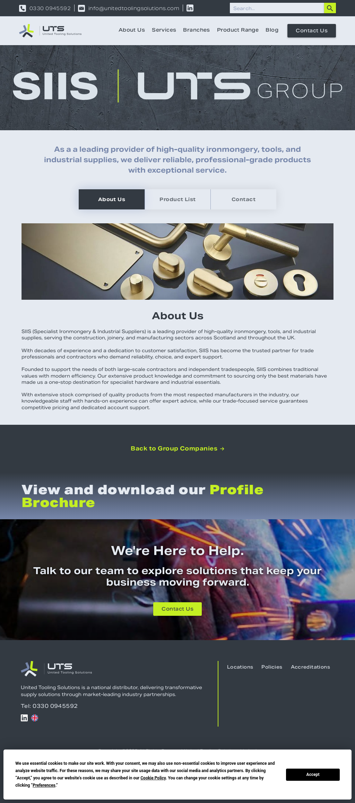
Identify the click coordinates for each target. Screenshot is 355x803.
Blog (272, 30)
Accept (313, 774)
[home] (50, 30)
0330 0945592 (50, 8)
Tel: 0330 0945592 (49, 706)
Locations (240, 667)
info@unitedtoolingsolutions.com (133, 8)
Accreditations (310, 667)
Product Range (238, 30)
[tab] (112, 199)
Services (164, 30)
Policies (271, 667)
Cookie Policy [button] (153, 778)
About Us (132, 30)
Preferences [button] (44, 785)
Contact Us (312, 31)
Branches (196, 30)
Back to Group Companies (177, 449)
